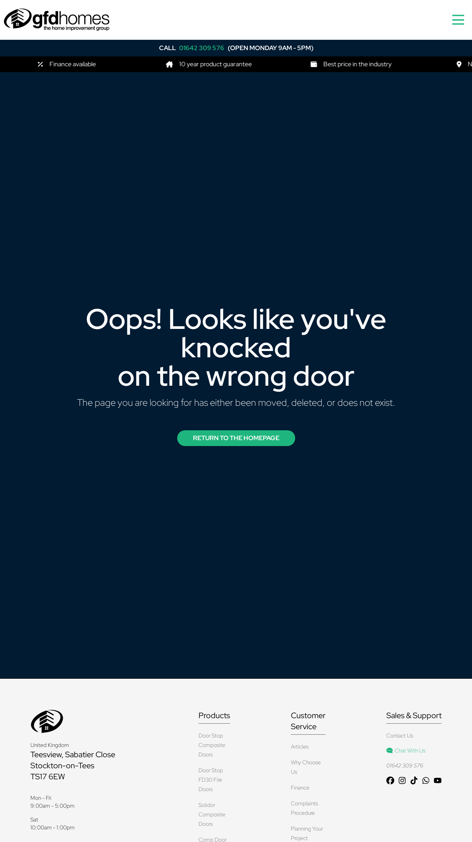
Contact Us (399, 735)
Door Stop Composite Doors (212, 745)
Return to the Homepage (236, 438)
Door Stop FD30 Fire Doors (211, 780)
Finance (300, 787)
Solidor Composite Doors (212, 814)
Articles (300, 746)
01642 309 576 (404, 765)
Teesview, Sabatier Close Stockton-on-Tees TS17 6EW (72, 765)
